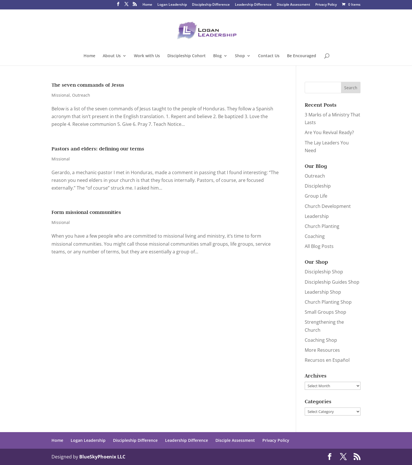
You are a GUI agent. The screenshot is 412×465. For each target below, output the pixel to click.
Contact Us (269, 56)
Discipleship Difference (211, 5)
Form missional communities (86, 212)
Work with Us (147, 56)
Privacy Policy (326, 5)
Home (147, 5)
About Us (112, 56)
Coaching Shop (321, 340)
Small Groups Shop (325, 312)
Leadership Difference (253, 5)
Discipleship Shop (324, 272)
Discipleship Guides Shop (332, 282)
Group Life (316, 196)
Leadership (317, 216)
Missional (61, 95)
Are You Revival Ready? (329, 132)
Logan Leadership (172, 5)
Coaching (315, 236)
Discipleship (318, 186)
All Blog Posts (319, 246)
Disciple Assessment (293, 5)
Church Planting (322, 226)
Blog (217, 56)
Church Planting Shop (328, 302)
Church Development (328, 206)
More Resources (322, 350)
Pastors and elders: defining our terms (98, 149)
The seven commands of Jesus (88, 85)
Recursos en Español (327, 360)
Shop (240, 56)
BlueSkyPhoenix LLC (102, 457)
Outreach (81, 95)
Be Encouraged (301, 56)
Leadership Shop (323, 292)
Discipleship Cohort (186, 56)
